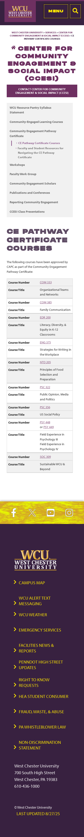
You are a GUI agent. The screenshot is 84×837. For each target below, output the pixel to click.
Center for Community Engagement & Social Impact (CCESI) (41, 34)
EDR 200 (45, 317)
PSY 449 (48, 427)
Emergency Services (40, 630)
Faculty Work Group (23, 174)
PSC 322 (45, 387)
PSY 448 (45, 422)
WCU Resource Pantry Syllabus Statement (30, 110)
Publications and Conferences (30, 192)
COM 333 (46, 282)
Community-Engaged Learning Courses (36, 122)
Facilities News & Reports (36, 648)
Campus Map (32, 582)
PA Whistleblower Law (42, 727)
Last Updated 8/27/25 (38, 813)
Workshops (17, 164)
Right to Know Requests (34, 682)
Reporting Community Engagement (34, 202)
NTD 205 (45, 362)
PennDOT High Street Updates (41, 664)
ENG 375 (45, 342)
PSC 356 (45, 407)
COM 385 (46, 302)
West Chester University (27, 32)
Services (50, 32)
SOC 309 (45, 456)
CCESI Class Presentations (27, 211)
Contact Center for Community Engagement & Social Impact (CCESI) (42, 91)
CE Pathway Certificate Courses (39, 143)
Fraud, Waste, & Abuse (41, 711)
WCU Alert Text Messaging (35, 600)
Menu (55, 11)
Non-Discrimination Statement (40, 745)
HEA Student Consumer (43, 696)
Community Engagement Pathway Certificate (33, 133)
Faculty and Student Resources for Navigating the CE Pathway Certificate (40, 152)
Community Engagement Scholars (33, 183)
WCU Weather (33, 614)
